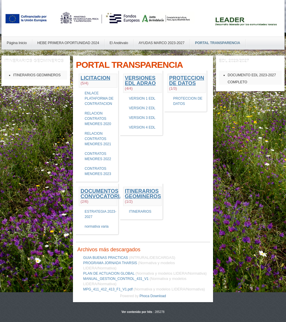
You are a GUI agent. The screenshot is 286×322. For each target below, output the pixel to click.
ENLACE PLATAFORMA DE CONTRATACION (99, 98)
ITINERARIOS (140, 212)
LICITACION (95, 78)
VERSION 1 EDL (142, 98)
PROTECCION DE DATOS (186, 80)
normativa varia (97, 226)
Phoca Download (152, 296)
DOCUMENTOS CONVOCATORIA (102, 193)
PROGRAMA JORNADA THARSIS (110, 263)
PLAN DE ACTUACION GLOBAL (109, 273)
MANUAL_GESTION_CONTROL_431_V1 (116, 279)
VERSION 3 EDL (142, 118)
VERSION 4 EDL (142, 127)
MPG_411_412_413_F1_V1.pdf (107, 289)
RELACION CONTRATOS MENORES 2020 (98, 118)
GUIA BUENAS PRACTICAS (105, 258)
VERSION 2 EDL (142, 108)
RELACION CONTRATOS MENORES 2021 (98, 138)
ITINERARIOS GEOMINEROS (143, 193)
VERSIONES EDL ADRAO (140, 80)
